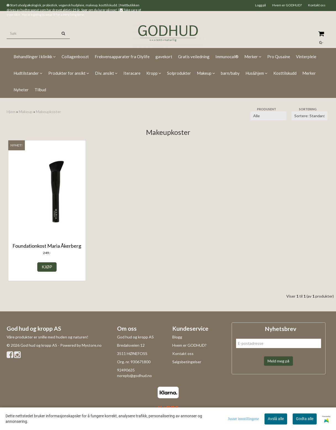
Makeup (26, 111)
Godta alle (304, 418)
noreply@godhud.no (134, 375)
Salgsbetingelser (186, 361)
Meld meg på (278, 361)
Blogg (177, 337)
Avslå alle (276, 418)
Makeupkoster (48, 111)
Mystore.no (92, 345)
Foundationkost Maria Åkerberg (46, 246)
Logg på (260, 5)
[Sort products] (309, 115)
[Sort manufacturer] (268, 115)
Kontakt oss (317, 5)
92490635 (126, 370)
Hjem (11, 111)
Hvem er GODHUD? (287, 5)
